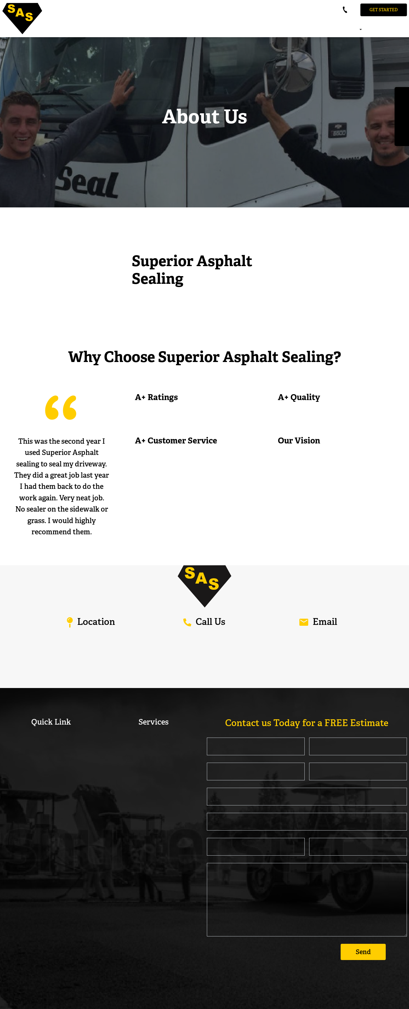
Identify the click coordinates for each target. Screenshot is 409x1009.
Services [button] (358, 30)
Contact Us (406, 30)
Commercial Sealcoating (153, 751)
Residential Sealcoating (153, 739)
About (343, 30)
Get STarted (384, 9)
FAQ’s (391, 30)
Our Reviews (376, 30)
